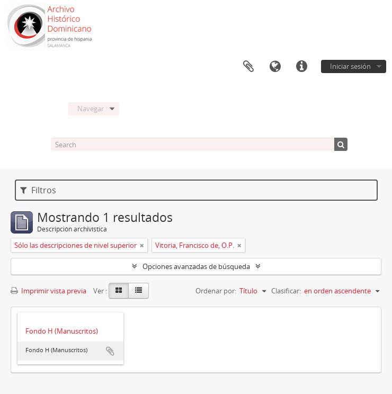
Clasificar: (286, 291)
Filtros (38, 190)
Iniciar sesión (350, 66)
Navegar (90, 108)
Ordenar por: (215, 291)
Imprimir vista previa (48, 291)
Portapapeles (248, 66)
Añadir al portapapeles (110, 351)
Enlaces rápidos (301, 66)
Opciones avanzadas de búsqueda (196, 266)
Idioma (275, 66)
